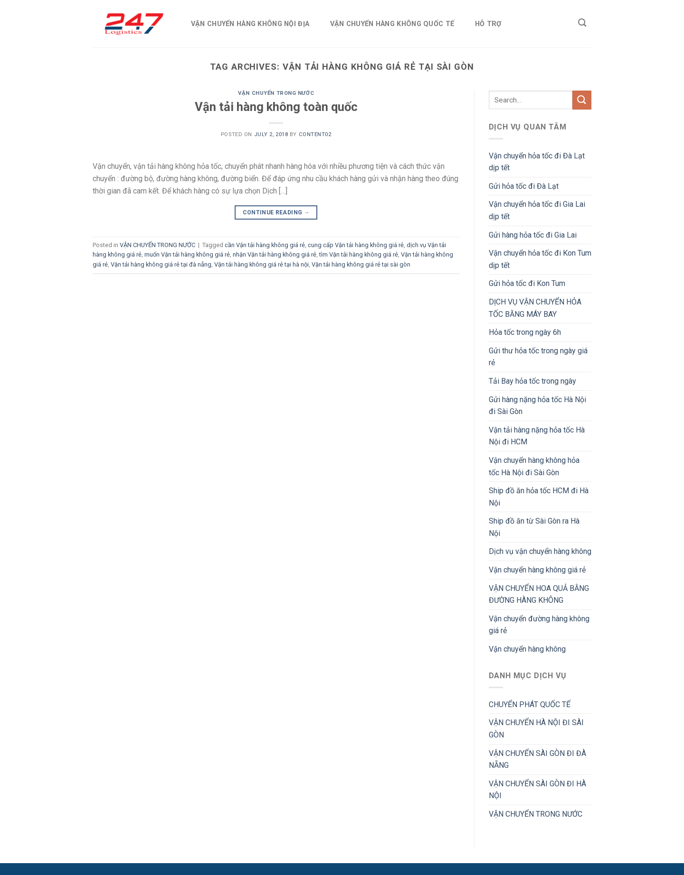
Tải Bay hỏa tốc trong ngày (532, 381)
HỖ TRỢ (488, 24)
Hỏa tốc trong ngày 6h (525, 332)
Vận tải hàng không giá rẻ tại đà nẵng (161, 264)
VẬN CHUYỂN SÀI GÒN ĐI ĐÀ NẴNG (537, 759)
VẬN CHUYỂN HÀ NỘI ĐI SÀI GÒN (536, 728)
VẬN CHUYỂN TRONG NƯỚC (276, 93)
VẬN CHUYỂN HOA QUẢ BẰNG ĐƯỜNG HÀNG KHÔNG (539, 594)
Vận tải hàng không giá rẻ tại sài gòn (361, 264)
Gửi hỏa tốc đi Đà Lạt (524, 186)
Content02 (315, 134)
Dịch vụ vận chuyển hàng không (540, 551)
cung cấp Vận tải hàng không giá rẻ (356, 245)
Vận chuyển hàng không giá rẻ (537, 569)
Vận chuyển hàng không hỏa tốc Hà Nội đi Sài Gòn (534, 466)
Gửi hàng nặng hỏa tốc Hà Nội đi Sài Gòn (537, 405)
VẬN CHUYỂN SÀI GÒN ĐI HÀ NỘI (537, 790)
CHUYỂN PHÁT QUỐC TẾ (529, 704)
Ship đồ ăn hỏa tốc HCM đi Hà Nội (539, 496)
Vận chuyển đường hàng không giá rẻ (539, 625)
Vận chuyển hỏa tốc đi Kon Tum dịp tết (540, 259)
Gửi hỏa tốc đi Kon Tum (527, 283)
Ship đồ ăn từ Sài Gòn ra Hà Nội (534, 527)
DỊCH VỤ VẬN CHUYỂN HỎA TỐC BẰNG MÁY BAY (535, 308)
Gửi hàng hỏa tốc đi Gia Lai (533, 234)
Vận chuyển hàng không (527, 649)
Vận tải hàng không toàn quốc (276, 107)
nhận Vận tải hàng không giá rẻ (274, 254)
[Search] (582, 23)
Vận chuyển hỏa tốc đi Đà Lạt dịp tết (537, 162)
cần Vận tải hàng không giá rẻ (265, 245)
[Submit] (581, 100)
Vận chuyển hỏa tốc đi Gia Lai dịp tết (537, 210)
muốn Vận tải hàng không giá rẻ (187, 254)
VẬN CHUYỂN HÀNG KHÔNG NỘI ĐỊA (250, 24)
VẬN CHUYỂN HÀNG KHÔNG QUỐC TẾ (392, 24)
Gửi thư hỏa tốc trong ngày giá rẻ (538, 357)
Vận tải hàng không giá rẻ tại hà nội (261, 264)
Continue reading (276, 212)
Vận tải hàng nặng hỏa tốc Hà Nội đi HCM (537, 436)
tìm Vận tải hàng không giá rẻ (358, 254)
